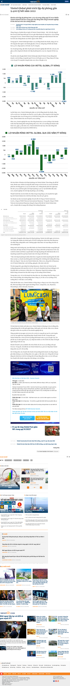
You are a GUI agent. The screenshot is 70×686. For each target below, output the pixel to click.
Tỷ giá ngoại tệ (13, 665)
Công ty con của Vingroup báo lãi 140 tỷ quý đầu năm (11, 526)
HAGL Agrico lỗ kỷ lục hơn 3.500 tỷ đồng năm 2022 (27, 27)
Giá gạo (23, 667)
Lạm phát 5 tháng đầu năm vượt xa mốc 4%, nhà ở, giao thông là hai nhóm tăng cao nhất (63, 618)
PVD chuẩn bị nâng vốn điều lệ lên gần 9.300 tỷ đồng (34, 511)
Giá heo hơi (35, 665)
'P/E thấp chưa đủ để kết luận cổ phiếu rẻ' (41, 652)
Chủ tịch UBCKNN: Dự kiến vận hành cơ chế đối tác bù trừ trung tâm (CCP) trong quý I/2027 (7, 581)
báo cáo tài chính (8, 460)
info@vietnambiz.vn (8, 683)
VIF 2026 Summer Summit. (33, 409)
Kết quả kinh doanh (16, 5)
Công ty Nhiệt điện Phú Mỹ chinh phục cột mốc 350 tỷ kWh (63, 653)
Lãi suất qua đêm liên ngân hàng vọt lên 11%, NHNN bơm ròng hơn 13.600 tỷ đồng (23, 603)
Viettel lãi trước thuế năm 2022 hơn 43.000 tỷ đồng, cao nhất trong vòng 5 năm (37, 444)
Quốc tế (34, 586)
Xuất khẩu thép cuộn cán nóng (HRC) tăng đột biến (41, 642)
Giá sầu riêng (12, 667)
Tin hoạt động (45, 5)
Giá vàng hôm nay (5, 665)
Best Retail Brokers (35, 667)
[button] (28, 487)
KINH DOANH (48, 673)
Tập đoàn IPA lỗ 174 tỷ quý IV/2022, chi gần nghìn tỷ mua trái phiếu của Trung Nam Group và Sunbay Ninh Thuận (37, 25)
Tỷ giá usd (19, 665)
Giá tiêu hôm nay (47, 665)
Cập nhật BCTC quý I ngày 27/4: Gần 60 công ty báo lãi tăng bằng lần (12, 519)
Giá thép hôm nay (5, 667)
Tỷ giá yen (24, 665)
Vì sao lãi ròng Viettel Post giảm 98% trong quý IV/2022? (24, 428)
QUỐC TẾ (19, 673)
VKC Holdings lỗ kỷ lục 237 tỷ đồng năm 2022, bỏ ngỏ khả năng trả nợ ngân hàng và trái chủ (35, 29)
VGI (31, 460)
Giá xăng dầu (63, 665)
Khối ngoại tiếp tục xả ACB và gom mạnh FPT (13, 550)
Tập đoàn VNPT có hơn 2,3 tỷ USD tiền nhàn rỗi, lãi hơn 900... (36, 480)
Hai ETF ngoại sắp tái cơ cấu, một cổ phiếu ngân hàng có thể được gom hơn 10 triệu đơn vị (40, 603)
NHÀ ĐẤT (28, 673)
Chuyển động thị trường (7, 559)
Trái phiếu (53, 5)
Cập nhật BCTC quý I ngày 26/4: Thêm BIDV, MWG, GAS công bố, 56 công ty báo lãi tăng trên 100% (12, 523)
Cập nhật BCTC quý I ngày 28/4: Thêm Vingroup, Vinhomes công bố (11, 515)
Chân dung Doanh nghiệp (34, 5)
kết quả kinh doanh (17, 460)
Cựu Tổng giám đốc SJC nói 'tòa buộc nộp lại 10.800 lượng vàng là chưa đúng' (35, 524)
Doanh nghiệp (5, 5)
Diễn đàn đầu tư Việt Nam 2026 (47, 667)
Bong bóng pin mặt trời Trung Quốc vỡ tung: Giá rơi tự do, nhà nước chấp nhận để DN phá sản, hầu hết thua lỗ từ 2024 (40, 582)
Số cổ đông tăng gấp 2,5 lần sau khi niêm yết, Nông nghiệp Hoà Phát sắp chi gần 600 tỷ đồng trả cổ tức (36, 521)
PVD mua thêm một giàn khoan (32, 514)
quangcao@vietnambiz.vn (61, 678)
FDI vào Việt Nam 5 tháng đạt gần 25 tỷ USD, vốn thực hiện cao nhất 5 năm (63, 632)
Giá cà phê (41, 665)
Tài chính (18, 606)
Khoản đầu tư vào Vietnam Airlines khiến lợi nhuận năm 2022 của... (37, 471)
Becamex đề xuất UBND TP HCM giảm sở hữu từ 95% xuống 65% (23, 581)
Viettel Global (26, 460)
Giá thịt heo (18, 667)
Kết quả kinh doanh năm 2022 (10, 486)
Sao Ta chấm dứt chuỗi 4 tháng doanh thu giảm (35, 517)
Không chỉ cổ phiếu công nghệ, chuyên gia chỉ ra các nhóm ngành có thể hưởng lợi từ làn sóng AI (16, 648)
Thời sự (59, 623)
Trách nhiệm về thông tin (6, 684)
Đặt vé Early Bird (27, 417)
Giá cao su (28, 667)
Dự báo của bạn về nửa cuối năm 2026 (43, 417)
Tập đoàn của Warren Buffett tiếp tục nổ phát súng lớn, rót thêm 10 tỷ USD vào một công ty (7, 603)
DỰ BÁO (9, 673)
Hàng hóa (4, 540)
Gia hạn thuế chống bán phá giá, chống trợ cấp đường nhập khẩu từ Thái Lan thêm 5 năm (23, 537)
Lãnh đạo (24, 5)
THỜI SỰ (5, 673)
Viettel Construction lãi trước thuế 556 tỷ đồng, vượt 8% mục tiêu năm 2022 (36, 441)
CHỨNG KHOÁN (34, 673)
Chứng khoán (4, 546)
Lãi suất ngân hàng (55, 665)
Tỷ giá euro (30, 665)
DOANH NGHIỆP (41, 673)
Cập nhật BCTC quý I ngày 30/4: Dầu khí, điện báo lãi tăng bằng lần (11, 511)
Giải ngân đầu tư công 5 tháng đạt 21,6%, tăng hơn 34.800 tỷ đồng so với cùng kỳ (63, 642)
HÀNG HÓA (14, 673)
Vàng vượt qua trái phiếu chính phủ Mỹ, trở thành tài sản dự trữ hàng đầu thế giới (41, 632)
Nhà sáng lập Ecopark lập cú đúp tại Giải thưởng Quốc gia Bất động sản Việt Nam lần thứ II (23, 557)
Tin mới (5, 534)
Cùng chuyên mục (31, 495)
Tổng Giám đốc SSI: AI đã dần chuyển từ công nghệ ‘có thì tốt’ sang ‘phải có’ (21, 544)
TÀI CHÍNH (24, 673)
